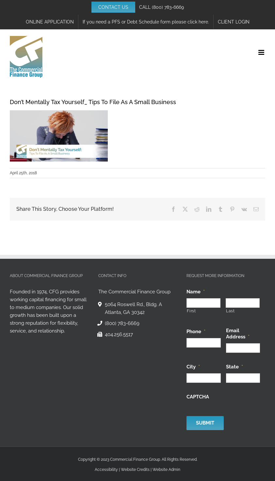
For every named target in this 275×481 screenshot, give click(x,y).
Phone (195, 331)
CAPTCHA (197, 397)
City (193, 367)
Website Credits (135, 469)
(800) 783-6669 (168, 7)
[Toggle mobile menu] (261, 52)
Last (230, 311)
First (191, 311)
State (234, 367)
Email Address (238, 334)
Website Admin (166, 469)
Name (195, 292)
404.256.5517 (119, 334)
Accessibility (106, 469)
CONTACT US (113, 7)
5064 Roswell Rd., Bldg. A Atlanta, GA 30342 (133, 308)
